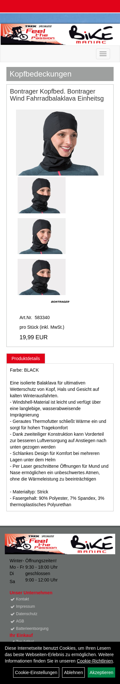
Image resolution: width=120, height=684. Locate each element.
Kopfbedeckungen (41, 74)
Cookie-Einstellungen (36, 672)
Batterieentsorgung (32, 628)
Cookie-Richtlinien (95, 660)
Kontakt (22, 599)
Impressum (25, 606)
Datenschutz (26, 614)
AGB (20, 621)
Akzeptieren (101, 672)
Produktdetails (26, 358)
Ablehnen (73, 672)
